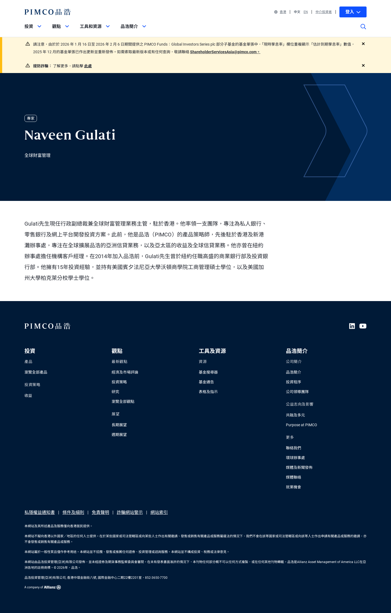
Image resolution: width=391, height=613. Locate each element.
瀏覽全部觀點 (123, 401)
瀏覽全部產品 (35, 372)
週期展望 (119, 434)
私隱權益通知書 (39, 512)
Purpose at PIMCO (301, 425)
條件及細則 (73, 512)
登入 (353, 11)
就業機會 (293, 487)
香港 (280, 12)
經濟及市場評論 (125, 372)
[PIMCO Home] (47, 12)
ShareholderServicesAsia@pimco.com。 (225, 52)
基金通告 (206, 382)
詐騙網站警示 (130, 512)
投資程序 (293, 382)
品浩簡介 (293, 372)
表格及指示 (208, 392)
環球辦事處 (295, 458)
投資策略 (119, 382)
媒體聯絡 (293, 477)
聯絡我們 (293, 448)
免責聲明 (100, 512)
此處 (88, 66)
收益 (28, 395)
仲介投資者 (324, 12)
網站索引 (159, 512)
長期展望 (119, 425)
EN (306, 12)
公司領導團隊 (297, 392)
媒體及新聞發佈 (299, 467)
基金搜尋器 (208, 372)
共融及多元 (295, 415)
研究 (115, 392)
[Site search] (363, 30)
